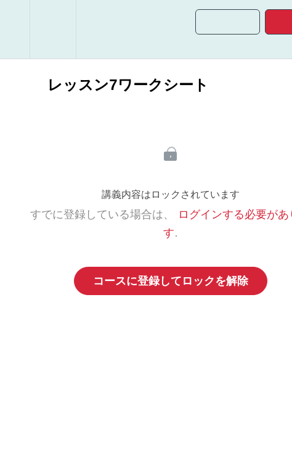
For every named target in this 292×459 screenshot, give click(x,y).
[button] (15, 29)
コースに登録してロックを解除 (170, 281)
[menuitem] (53, 29)
